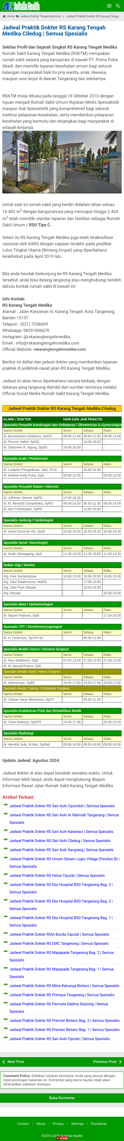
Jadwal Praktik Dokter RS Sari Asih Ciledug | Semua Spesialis (59, 841)
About (40, 1124)
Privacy (58, 1124)
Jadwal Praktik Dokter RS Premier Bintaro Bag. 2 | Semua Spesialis (64, 1020)
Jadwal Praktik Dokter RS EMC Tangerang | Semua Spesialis (59, 943)
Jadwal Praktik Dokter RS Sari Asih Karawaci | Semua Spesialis (61, 831)
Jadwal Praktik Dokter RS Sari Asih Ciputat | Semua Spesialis (59, 1039)
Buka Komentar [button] (62, 1098)
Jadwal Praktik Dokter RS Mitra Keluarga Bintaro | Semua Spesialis (64, 986)
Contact (23, 1124)
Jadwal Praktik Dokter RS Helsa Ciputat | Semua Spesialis (57, 875)
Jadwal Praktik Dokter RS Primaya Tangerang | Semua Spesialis (61, 995)
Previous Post (105, 1061)
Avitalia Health (72, 1136)
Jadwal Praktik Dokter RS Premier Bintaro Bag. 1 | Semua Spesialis (64, 1029)
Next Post (15, 1061)
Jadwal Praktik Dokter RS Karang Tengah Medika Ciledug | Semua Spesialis (54, 30)
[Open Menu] (109, 6)
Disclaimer (99, 1124)
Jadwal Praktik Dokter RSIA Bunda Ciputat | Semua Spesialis (59, 934)
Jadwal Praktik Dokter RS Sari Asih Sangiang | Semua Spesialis (61, 850)
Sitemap (77, 1124)
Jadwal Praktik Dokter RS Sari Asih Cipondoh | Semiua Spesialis (62, 806)
